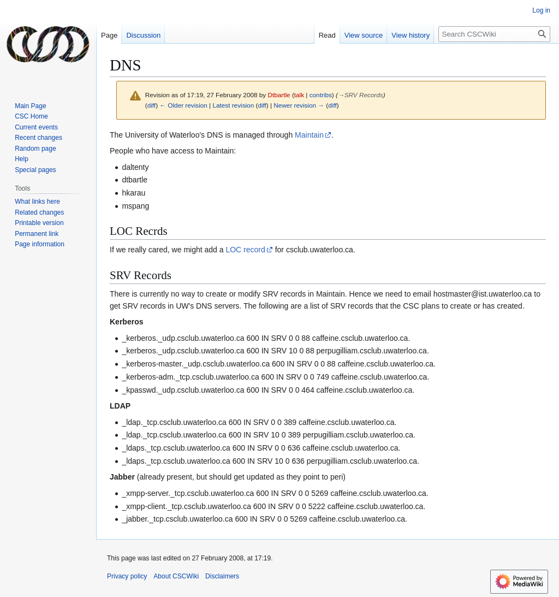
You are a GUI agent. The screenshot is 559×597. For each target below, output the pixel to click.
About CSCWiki (176, 576)
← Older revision (183, 105)
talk (299, 94)
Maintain (309, 135)
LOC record (245, 249)
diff (151, 105)
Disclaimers (222, 576)
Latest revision (233, 105)
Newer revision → (298, 105)
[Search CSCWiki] (494, 34)
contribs (321, 94)
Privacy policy (127, 576)
